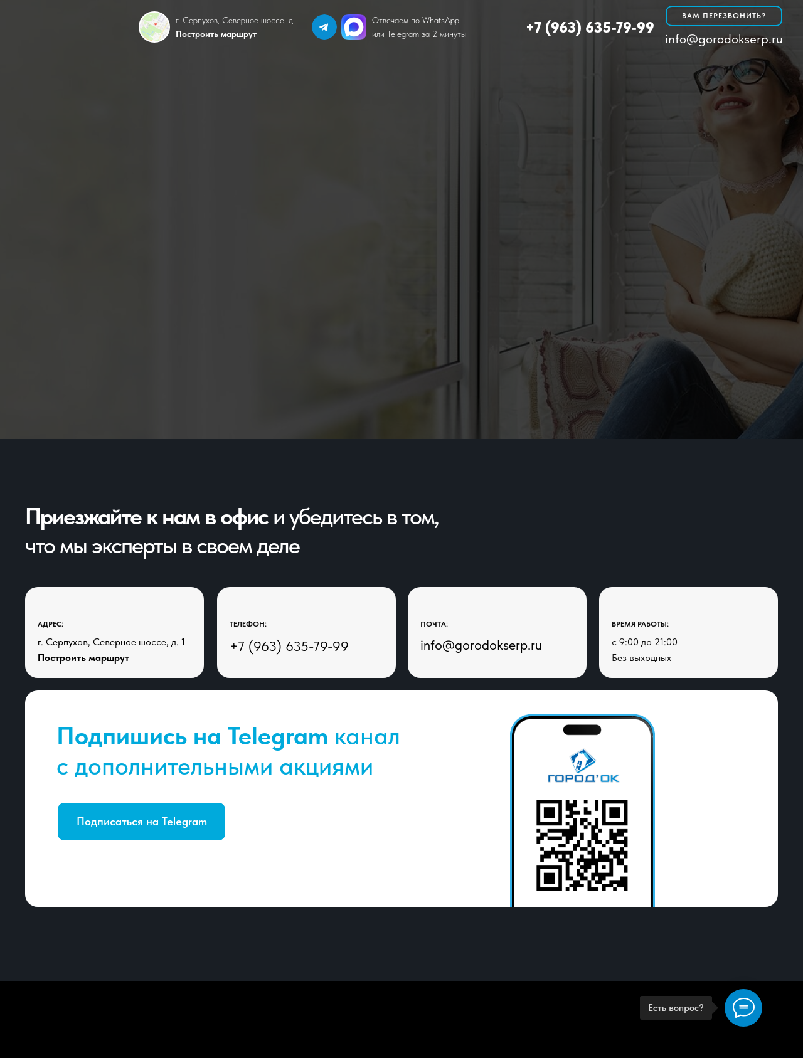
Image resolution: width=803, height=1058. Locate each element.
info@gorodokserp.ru (724, 38)
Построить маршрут (83, 658)
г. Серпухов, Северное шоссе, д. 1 (111, 642)
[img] (324, 27)
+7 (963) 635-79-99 (590, 27)
